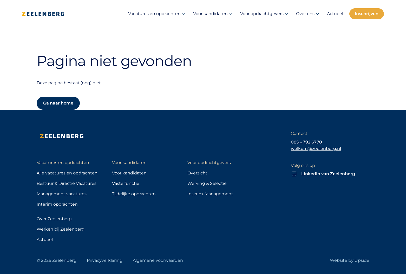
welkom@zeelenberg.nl (316, 148)
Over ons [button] (308, 14)
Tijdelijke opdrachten (134, 193)
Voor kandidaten (129, 173)
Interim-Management (210, 193)
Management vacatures (62, 193)
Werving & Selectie (207, 183)
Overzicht (197, 173)
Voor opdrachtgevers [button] (265, 14)
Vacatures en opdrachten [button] (157, 14)
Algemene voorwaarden (158, 260)
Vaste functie (125, 183)
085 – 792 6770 (306, 142)
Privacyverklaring (104, 260)
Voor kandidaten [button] (213, 14)
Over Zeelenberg (54, 218)
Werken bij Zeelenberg (60, 229)
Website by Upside (349, 260)
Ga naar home (58, 103)
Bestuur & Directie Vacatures (66, 183)
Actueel (335, 13)
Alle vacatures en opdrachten (67, 173)
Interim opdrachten (57, 204)
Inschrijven (366, 13)
